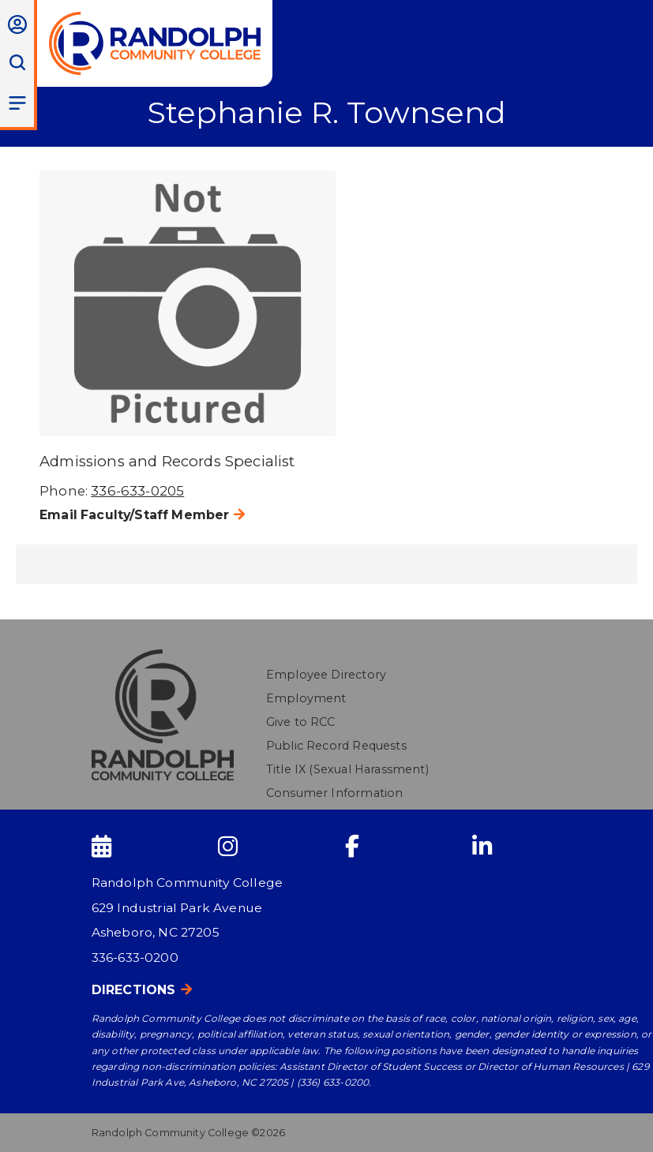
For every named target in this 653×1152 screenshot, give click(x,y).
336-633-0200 (135, 957)
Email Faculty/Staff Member (134, 514)
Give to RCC (300, 722)
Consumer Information (334, 793)
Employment (306, 698)
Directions (134, 989)
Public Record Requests (336, 746)
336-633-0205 (137, 491)
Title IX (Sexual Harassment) (347, 769)
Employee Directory (326, 675)
